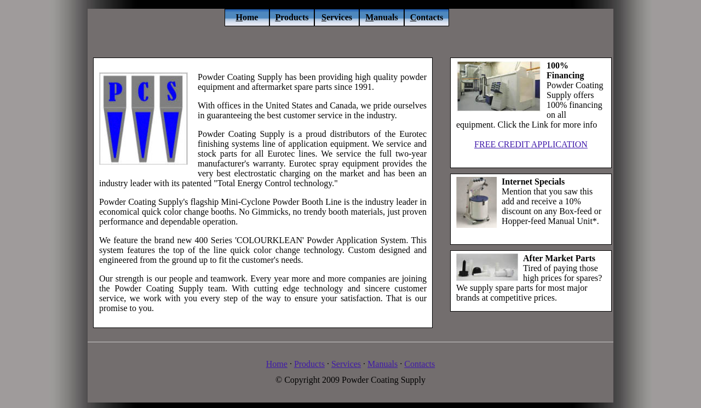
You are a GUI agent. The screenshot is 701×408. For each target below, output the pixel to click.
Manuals (382, 364)
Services (346, 364)
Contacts (419, 364)
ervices (336, 17)
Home (277, 364)
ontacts (426, 17)
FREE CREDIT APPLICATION (531, 144)
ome (247, 17)
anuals (381, 17)
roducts (291, 17)
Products (309, 364)
